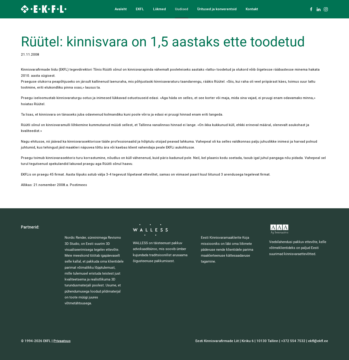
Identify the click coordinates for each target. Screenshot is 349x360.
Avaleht (121, 9)
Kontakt (252, 9)
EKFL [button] (140, 9)
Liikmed (159, 9)
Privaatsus (62, 341)
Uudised (181, 9)
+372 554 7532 (293, 341)
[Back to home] (43, 9)
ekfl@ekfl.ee (318, 341)
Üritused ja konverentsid (217, 9)
